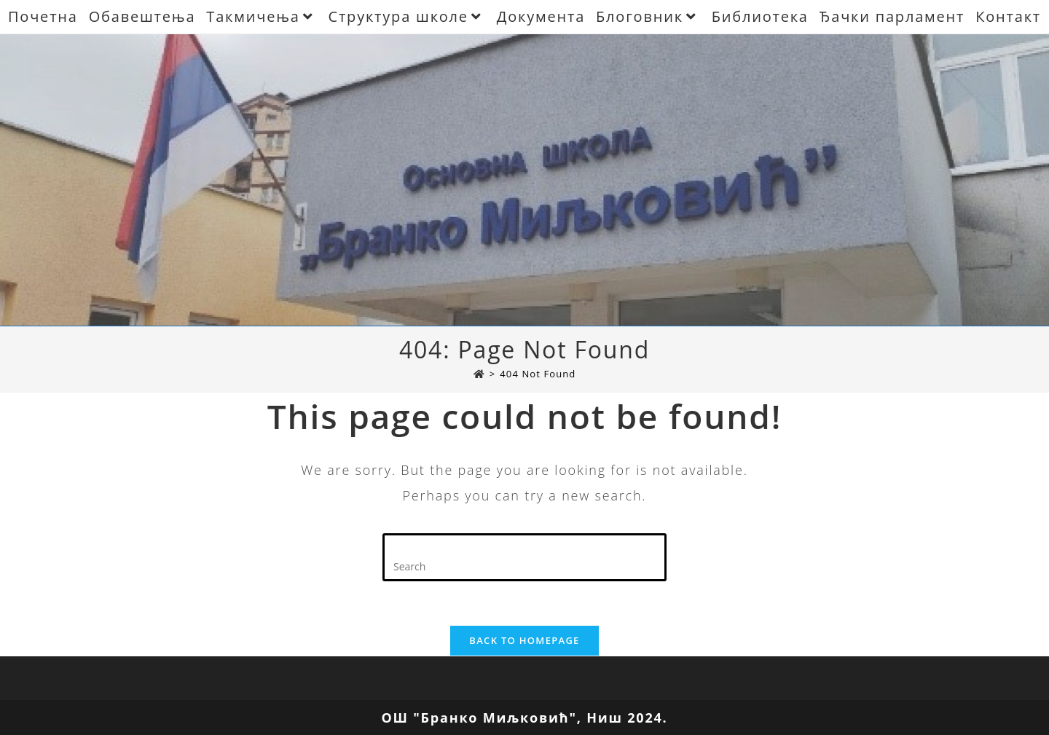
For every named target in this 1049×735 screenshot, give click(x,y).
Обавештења (142, 16)
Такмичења (261, 16)
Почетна (43, 16)
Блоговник (648, 16)
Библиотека (760, 16)
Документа (541, 16)
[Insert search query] (524, 557)
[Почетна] (479, 373)
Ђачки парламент (892, 16)
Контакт (1008, 16)
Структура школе (406, 16)
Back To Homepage (524, 640)
